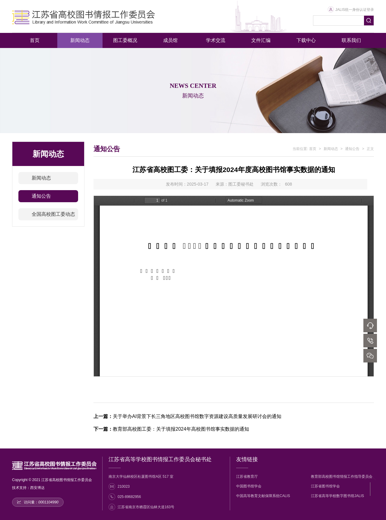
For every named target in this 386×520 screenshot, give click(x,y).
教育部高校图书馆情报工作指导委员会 (341, 476)
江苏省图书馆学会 (325, 486)
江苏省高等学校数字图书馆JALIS (337, 496)
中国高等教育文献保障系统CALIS (263, 496)
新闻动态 (41, 177)
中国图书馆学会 (248, 486)
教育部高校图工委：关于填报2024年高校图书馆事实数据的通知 (171, 429)
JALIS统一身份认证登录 (351, 10)
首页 (312, 149)
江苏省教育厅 (247, 476)
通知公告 (41, 196)
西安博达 (37, 488)
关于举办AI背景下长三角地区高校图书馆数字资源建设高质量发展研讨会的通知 (187, 416)
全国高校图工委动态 (53, 214)
